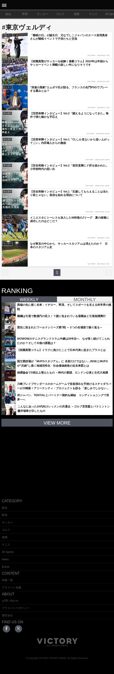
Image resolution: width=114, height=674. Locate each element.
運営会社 (7, 615)
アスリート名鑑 (11, 587)
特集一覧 (7, 580)
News (5, 559)
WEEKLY (29, 299)
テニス (93, 14)
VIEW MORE (57, 422)
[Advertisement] (57, 459)
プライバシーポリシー (16, 608)
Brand (5, 566)
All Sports (8, 552)
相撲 (76, 14)
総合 (8, 14)
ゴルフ (60, 14)
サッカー (42, 14)
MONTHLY (85, 299)
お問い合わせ (10, 600)
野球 (25, 14)
